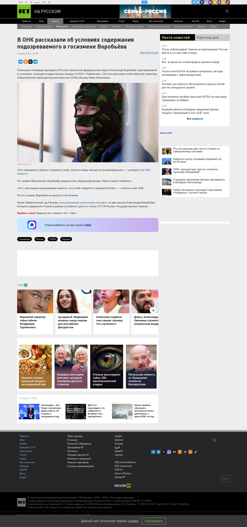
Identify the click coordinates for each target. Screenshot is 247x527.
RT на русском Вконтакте (198, 2)
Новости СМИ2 (166, 132)
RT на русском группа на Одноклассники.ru (215, 2)
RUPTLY (119, 469)
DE (26, 2)
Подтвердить (154, 521)
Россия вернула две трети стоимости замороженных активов (196, 150)
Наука (136, 21)
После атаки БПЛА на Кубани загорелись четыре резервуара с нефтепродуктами (192, 72)
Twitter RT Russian (202, 2)
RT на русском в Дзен (219, 2)
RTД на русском (123, 465)
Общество (62, 26)
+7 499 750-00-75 (147, 504)
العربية (37, 2)
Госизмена (24, 239)
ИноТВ (195, 21)
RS (49, 2)
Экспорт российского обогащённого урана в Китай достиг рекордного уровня (193, 85)
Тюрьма (66, 239)
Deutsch (119, 440)
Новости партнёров (78, 462)
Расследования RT (183, 26)
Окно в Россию (123, 473)
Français (119, 443)
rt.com (49, 500)
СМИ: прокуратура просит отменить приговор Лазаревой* (195, 170)
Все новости (195, 118)
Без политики (156, 21)
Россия (55, 21)
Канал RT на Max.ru (206, 2)
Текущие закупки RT (78, 454)
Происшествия (44, 26)
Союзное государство (84, 26)
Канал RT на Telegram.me (193, 2)
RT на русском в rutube (211, 2)
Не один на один (134, 26)
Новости (26, 21)
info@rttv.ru (183, 504)
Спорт (121, 21)
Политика (26, 26)
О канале (72, 439)
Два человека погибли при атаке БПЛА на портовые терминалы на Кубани (194, 98)
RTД (144, 2)
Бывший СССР (77, 21)
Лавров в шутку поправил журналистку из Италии (197, 160)
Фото (209, 21)
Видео (222, 21)
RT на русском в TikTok (228, 2)
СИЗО (52, 239)
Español (119, 451)
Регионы (116, 26)
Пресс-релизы (75, 436)
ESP (43, 2)
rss (223, 2)
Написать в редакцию (79, 458)
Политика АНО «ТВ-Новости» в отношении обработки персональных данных (69, 507)
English (118, 436)
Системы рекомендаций (80, 466)
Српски (119, 455)
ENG (20, 2)
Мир (41, 21)
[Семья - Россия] (145, 11)
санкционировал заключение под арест (83, 202)
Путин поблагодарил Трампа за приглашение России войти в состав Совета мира (194, 50)
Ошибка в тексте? (26, 213)
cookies (133, 521)
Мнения (178, 21)
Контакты (72, 451)
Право (213, 26)
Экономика (102, 21)
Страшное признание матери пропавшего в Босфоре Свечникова (199, 181)
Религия (201, 26)
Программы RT (75, 447)
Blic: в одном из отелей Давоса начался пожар (190, 62)
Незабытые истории (158, 26)
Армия (103, 26)
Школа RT (120, 477)
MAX (88, 225)
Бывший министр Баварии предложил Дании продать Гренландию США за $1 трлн (190, 110)
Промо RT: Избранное (79, 443)
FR (31, 2)
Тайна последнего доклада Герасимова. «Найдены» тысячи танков (197, 191)
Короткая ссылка (149, 52)
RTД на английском (125, 462)
